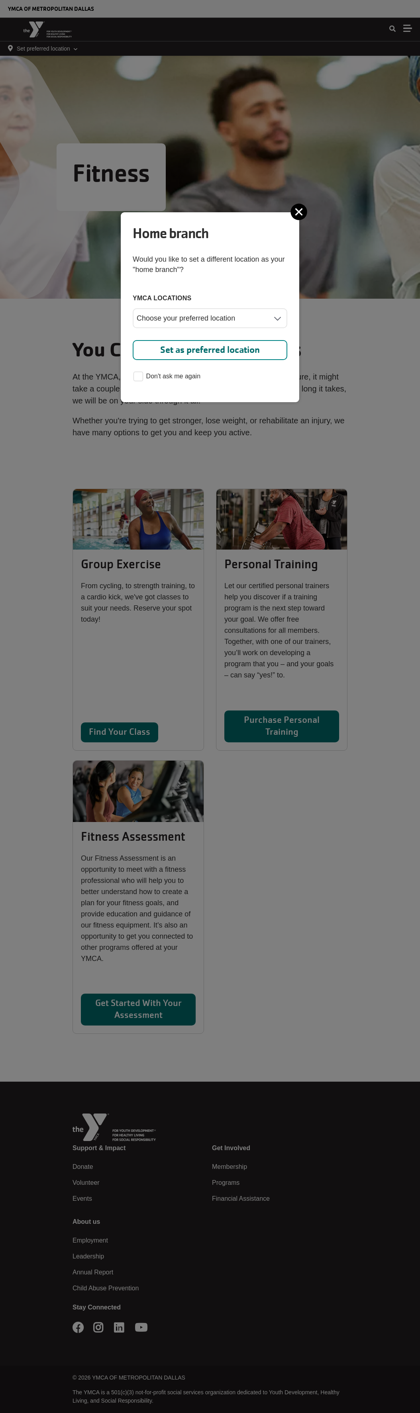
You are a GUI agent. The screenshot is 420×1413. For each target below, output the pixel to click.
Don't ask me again (166, 377)
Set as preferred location (210, 350)
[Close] (299, 211)
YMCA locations (162, 298)
